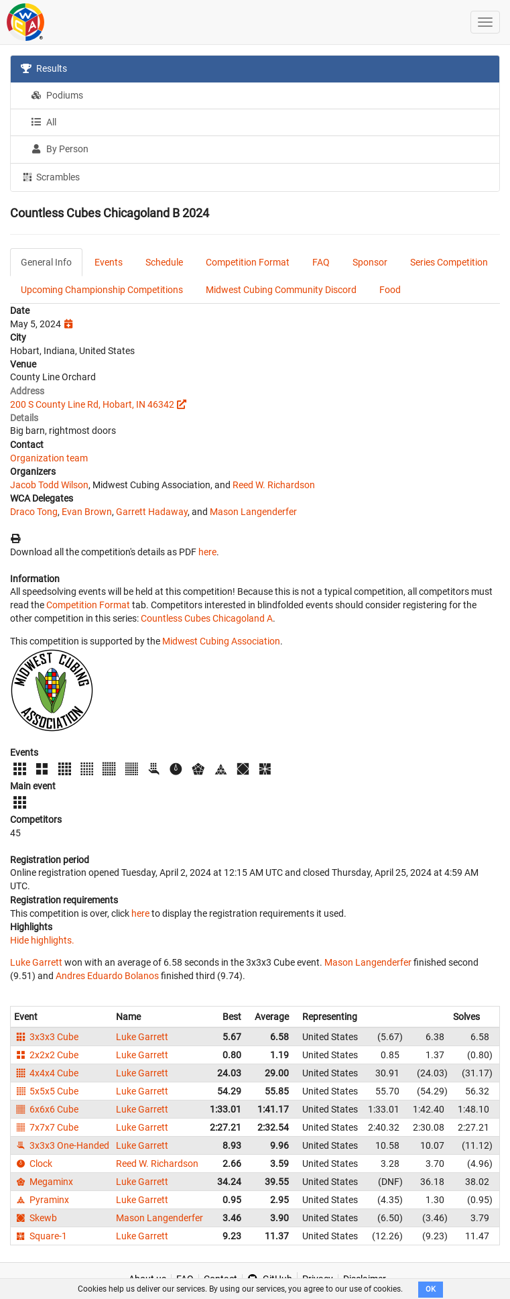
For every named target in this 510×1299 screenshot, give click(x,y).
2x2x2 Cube (46, 1055)
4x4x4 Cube (46, 1073)
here (207, 552)
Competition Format (248, 262)
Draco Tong (34, 511)
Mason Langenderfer (253, 511)
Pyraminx (41, 1199)
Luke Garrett (36, 962)
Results (44, 68)
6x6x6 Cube (46, 1109)
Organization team (49, 458)
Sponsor (370, 262)
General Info (46, 262)
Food (390, 289)
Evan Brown (87, 511)
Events (108, 262)
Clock (33, 1163)
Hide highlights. (42, 940)
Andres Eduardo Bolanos (107, 975)
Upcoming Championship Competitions (102, 289)
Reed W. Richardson (274, 484)
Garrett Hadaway (152, 511)
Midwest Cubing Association (221, 641)
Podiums (57, 95)
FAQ (321, 262)
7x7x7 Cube (46, 1127)
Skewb (35, 1217)
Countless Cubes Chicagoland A (207, 618)
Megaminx (43, 1181)
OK (431, 1289)
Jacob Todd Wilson (49, 484)
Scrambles (50, 176)
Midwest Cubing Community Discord (281, 289)
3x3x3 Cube (46, 1036)
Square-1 (40, 1236)
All (43, 122)
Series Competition (449, 262)
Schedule (164, 262)
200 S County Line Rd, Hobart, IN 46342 (92, 404)
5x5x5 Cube (46, 1091)
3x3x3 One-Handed (61, 1145)
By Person (59, 149)
